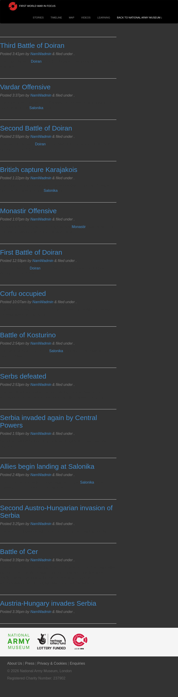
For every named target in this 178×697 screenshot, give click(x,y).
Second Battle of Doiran (36, 128)
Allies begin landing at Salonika (47, 466)
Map (71, 17)
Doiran (36, 61)
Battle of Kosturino (28, 335)
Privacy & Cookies (52, 663)
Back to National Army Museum (140, 17)
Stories (38, 17)
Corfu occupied (23, 293)
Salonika (36, 108)
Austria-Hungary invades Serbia (48, 603)
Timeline (56, 17)
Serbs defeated (23, 376)
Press (29, 663)
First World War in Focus (31, 6)
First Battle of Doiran (31, 252)
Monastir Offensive (28, 211)
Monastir (78, 227)
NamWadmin (40, 54)
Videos (86, 17)
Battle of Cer (19, 551)
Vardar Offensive (25, 87)
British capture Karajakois (38, 169)
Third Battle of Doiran (32, 45)
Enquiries (77, 663)
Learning (103, 17)
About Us (14, 663)
